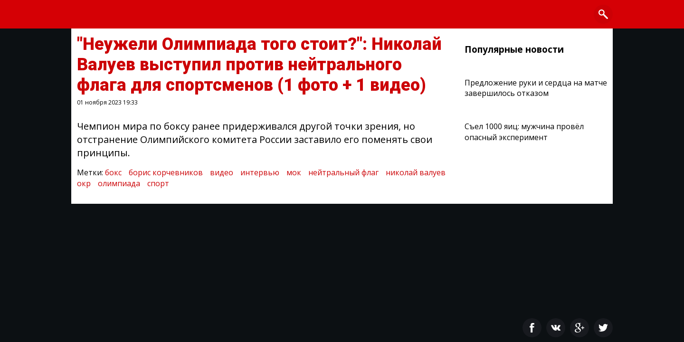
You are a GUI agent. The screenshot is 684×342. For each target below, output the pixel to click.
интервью (259, 172)
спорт (158, 183)
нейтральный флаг (343, 172)
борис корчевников (166, 172)
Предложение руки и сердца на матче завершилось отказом (536, 87)
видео (221, 172)
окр (84, 183)
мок (293, 172)
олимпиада (119, 183)
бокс (113, 172)
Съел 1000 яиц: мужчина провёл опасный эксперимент (524, 131)
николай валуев (416, 172)
